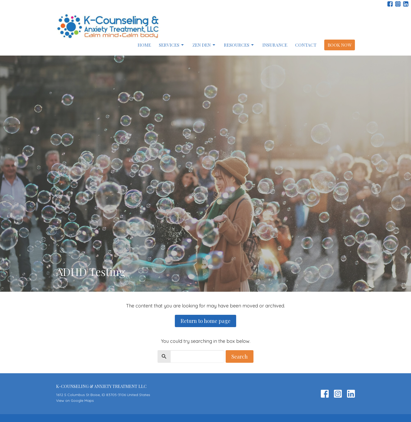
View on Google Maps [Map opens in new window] (75, 400)
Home (144, 45)
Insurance (274, 45)
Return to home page (205, 320)
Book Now (339, 45)
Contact (305, 45)
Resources (239, 45)
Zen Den (204, 45)
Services (172, 45)
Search (239, 356)
